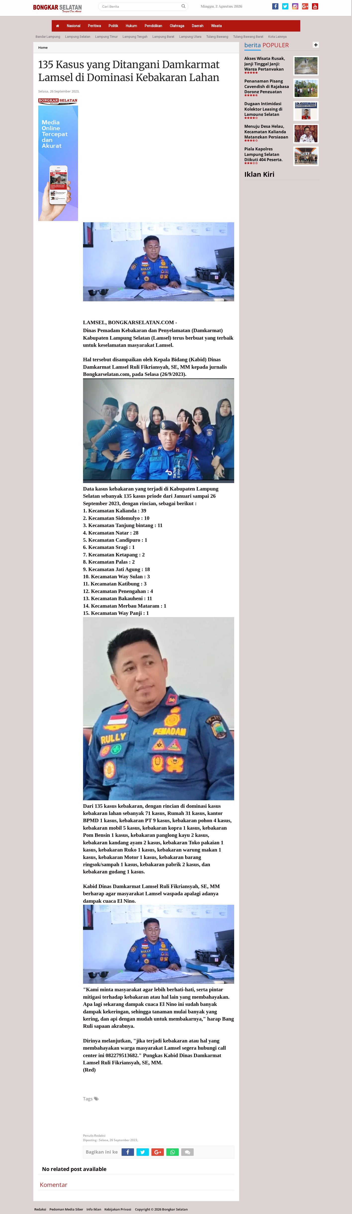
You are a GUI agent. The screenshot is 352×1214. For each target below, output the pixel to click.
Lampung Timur (106, 37)
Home (42, 47)
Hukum (131, 26)
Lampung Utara (190, 37)
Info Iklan (94, 1209)
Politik (113, 26)
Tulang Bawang (217, 37)
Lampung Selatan (77, 37)
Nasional (73, 26)
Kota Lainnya (277, 37)
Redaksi (40, 1209)
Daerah (197, 26)
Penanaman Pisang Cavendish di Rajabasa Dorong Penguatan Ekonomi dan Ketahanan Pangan (266, 91)
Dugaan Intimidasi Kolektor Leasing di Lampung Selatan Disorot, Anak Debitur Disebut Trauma (266, 114)
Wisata (216, 26)
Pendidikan (153, 26)
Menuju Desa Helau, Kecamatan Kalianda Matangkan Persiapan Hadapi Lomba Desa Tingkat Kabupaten (266, 137)
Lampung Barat (163, 37)
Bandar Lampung (48, 37)
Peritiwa (94, 26)
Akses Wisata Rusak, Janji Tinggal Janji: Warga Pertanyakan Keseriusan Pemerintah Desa (264, 69)
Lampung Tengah (135, 37)
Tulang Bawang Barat (248, 37)
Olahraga (177, 26)
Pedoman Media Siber (66, 1209)
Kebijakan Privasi (117, 1209)
